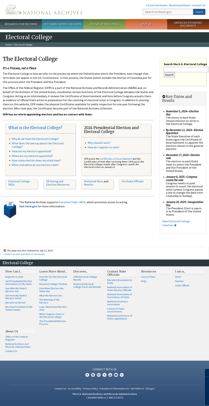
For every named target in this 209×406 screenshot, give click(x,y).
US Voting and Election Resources (58, 182)
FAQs (144, 281)
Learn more (177, 399)
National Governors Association (117, 303)
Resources (148, 271)
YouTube (110, 375)
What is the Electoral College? (35, 127)
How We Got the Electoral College (53, 278)
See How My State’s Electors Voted (16, 297)
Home (8, 44)
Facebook (87, 375)
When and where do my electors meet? (35, 165)
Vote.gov (31, 206)
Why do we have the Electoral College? (35, 139)
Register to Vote (14, 276)
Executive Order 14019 (72, 202)
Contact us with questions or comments (24, 254)
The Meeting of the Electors (49, 301)
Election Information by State (119, 281)
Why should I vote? (99, 143)
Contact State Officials (116, 273)
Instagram (99, 375)
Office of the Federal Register (16, 338)
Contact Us (198, 5)
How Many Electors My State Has (51, 290)
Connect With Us (105, 369)
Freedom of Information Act (114, 388)
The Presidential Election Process (52, 322)
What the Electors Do (50, 295)
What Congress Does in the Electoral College (51, 315)
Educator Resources (104, 24)
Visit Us (146, 24)
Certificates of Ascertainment (116, 158)
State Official (182, 285)
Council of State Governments (115, 310)
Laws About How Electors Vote (53, 308)
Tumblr (104, 375)
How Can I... (13, 271)
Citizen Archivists (157, 5)
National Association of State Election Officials (119, 289)
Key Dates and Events (177, 99)
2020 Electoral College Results (85, 278)
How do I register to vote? (103, 147)
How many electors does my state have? (36, 160)
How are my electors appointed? (32, 151)
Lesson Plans (148, 276)
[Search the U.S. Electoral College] (186, 69)
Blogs (116, 375)
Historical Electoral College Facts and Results (87, 285)
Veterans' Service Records (63, 24)
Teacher (179, 281)
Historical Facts (93, 181)
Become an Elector (15, 302)
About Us (11, 331)
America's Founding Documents (188, 24)
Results (88, 184)
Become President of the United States (18, 308)
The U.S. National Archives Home (43, 9)
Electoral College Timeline (53, 284)
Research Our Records (21, 24)
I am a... (180, 271)
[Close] (205, 372)
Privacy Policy (90, 388)
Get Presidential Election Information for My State (18, 282)
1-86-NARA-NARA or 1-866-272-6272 (104, 397)
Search (199, 11)
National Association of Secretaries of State (119, 296)
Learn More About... (53, 271)
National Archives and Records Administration (18, 345)
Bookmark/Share (179, 5)
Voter (178, 276)
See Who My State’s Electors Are (16, 290)
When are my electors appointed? (32, 156)
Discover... (80, 271)
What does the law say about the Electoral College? (38, 144)
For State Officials (133, 181)
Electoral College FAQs (19, 182)
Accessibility (75, 388)
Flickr (122, 375)
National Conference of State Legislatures (119, 317)
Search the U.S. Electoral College (185, 64)
